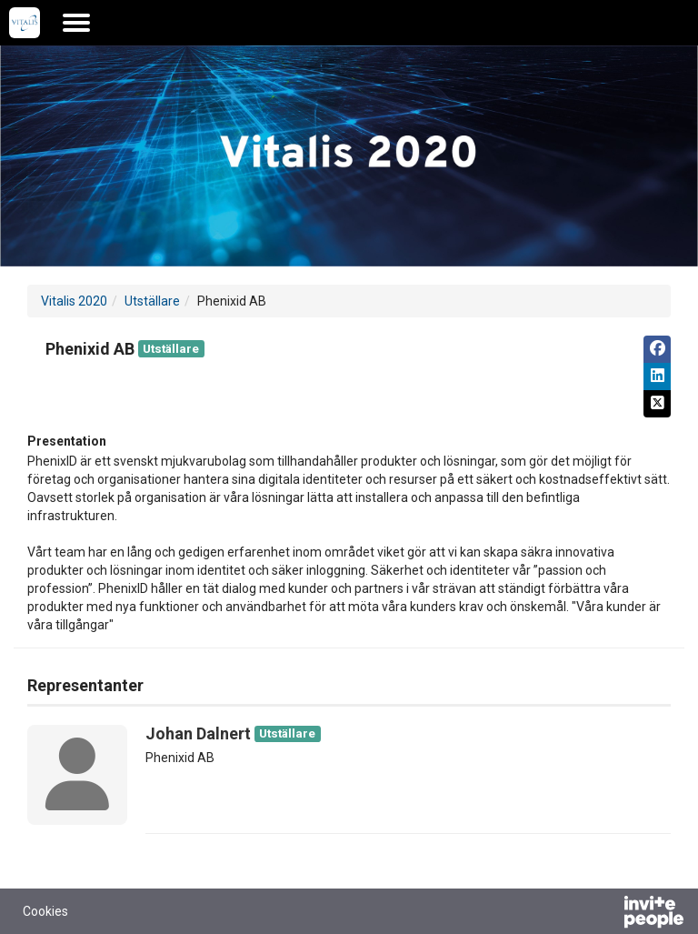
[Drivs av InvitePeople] (606, 914)
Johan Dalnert (198, 733)
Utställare (152, 301)
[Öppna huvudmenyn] (76, 22)
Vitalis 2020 (74, 301)
